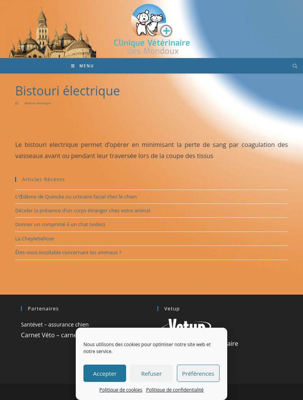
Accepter (105, 373)
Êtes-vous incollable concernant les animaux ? (68, 252)
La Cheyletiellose (34, 238)
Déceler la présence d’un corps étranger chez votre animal (82, 210)
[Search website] (295, 66)
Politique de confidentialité (174, 390)
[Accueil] (16, 103)
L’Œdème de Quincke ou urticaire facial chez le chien (76, 196)
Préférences (198, 373)
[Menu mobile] (82, 65)
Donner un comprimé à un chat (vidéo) (60, 224)
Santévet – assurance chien (54, 324)
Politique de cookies (121, 390)
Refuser (151, 373)
